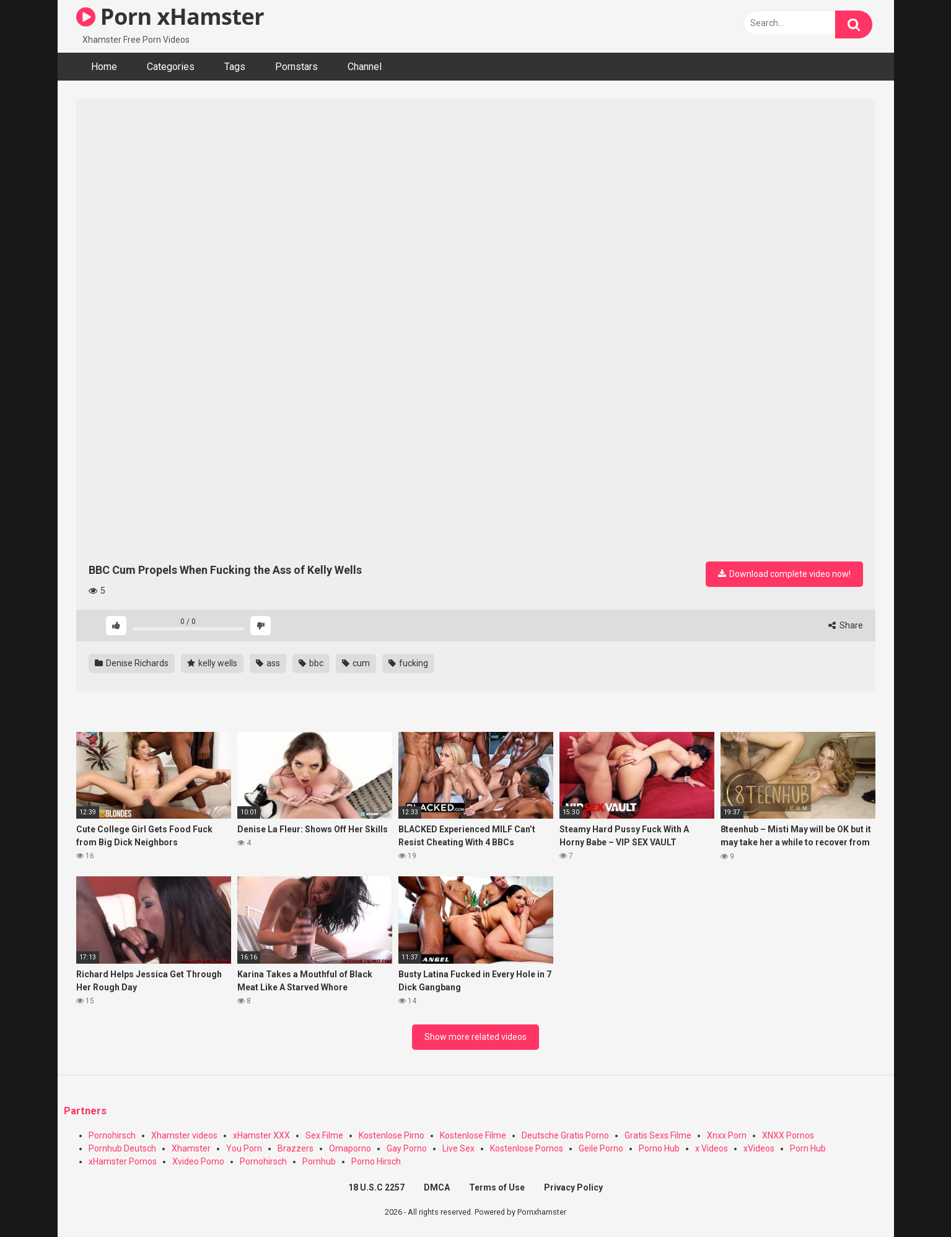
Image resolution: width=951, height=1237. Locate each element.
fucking (408, 663)
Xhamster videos (184, 1135)
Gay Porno (407, 1148)
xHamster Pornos (123, 1161)
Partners (85, 1111)
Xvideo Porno (198, 1161)
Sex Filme (324, 1135)
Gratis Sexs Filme (658, 1135)
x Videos (711, 1148)
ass (268, 663)
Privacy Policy (573, 1187)
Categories (171, 67)
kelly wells (212, 663)
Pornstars (296, 67)
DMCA (437, 1187)
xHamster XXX (261, 1135)
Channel (365, 67)
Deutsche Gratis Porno (565, 1135)
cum (356, 663)
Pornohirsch (112, 1135)
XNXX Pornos (788, 1135)
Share (845, 625)
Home (104, 67)
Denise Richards (132, 663)
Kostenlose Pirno (391, 1135)
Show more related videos (475, 1037)
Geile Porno (601, 1148)
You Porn (244, 1148)
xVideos (758, 1148)
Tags (234, 67)
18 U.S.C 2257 (376, 1187)
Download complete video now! (784, 574)
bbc (311, 663)
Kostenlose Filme (473, 1135)
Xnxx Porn (727, 1135)
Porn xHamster (170, 16)
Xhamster (191, 1148)
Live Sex (458, 1148)
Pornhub (319, 1161)
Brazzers (295, 1148)
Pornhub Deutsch (122, 1148)
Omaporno (350, 1148)
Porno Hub (659, 1148)
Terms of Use (497, 1187)
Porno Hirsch (376, 1161)
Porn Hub (808, 1148)
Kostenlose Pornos (526, 1148)
